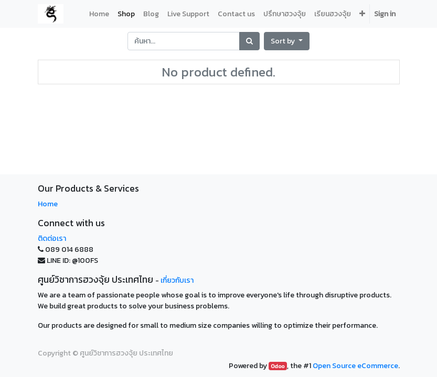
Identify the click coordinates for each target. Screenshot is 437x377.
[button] (287, 41)
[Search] (249, 41)
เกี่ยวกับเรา (177, 280)
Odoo (277, 366)
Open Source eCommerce (355, 365)
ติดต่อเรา (52, 238)
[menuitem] (99, 14)
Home (48, 203)
